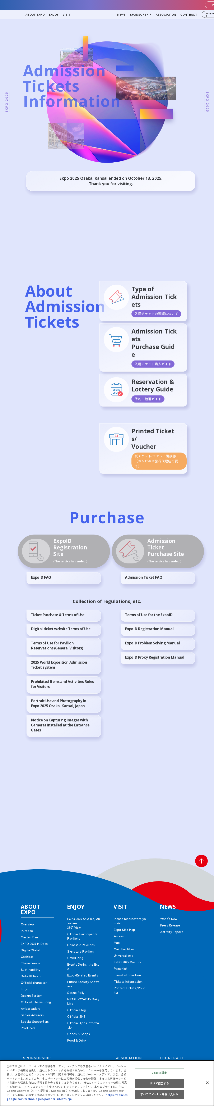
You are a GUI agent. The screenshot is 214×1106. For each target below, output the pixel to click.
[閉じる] (207, 1082)
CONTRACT (188, 14)
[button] (201, 861)
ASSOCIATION (166, 14)
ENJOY (54, 14)
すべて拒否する (159, 1083)
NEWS (121, 14)
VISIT (66, 14)
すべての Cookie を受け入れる (159, 1094)
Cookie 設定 (159, 1073)
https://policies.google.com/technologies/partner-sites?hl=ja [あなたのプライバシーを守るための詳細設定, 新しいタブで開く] (67, 1097)
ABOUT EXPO (35, 14)
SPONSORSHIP (141, 14)
